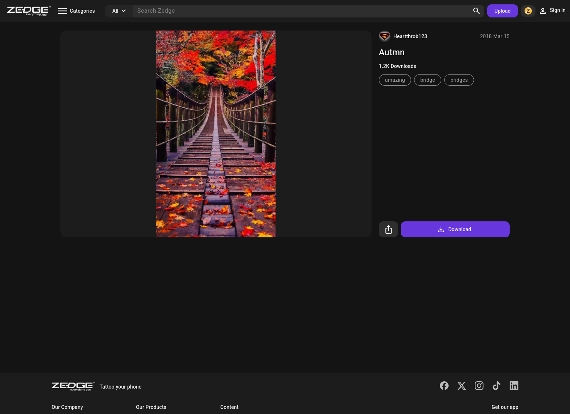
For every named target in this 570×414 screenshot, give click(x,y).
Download (454, 229)
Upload (502, 11)
